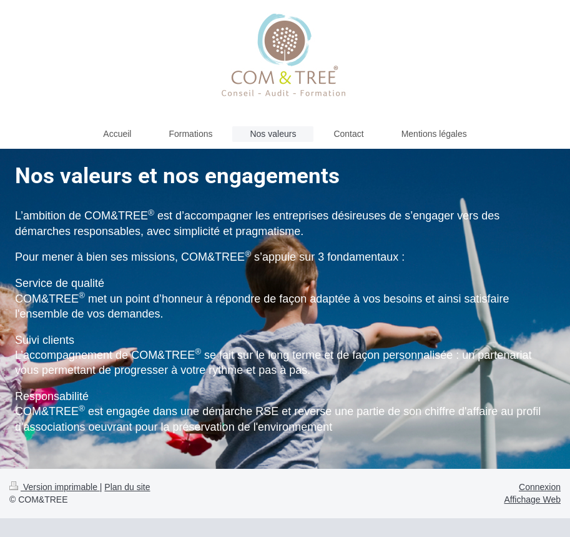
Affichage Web (532, 499)
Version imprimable (54, 487)
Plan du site (127, 487)
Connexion (540, 487)
